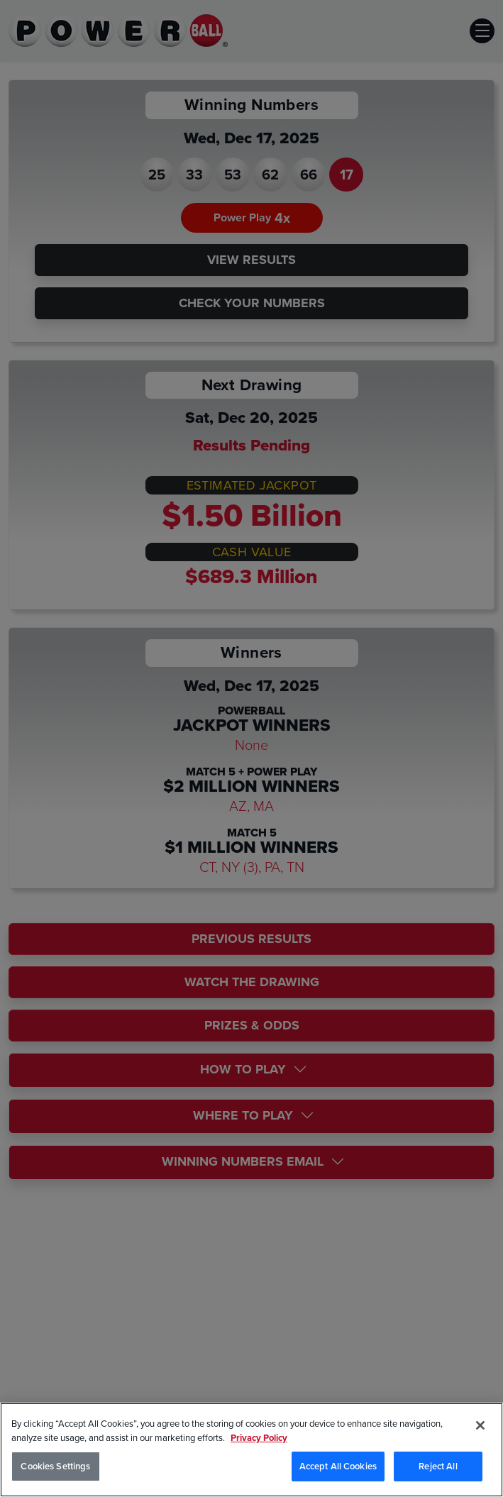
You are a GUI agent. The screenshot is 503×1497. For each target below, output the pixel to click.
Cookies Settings (55, 1466)
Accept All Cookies (338, 1466)
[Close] (480, 1425)
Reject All (438, 1466)
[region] (251, 1450)
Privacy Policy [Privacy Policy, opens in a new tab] (259, 1437)
